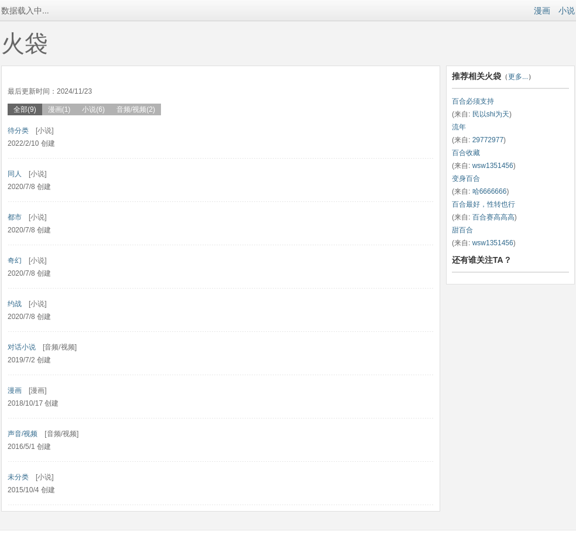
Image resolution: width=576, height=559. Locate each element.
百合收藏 (466, 153)
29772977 (487, 140)
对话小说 (22, 347)
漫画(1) (59, 109)
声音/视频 (22, 434)
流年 (459, 127)
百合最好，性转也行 (483, 204)
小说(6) (93, 109)
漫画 (542, 10)
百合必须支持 (473, 101)
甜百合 (462, 230)
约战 (15, 304)
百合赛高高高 (493, 217)
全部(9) (24, 109)
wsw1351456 (492, 166)
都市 (15, 217)
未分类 (18, 477)
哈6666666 (489, 191)
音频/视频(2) (135, 109)
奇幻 (15, 260)
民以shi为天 (490, 114)
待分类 (18, 130)
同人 (15, 174)
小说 (566, 10)
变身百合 (466, 178)
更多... (518, 77)
